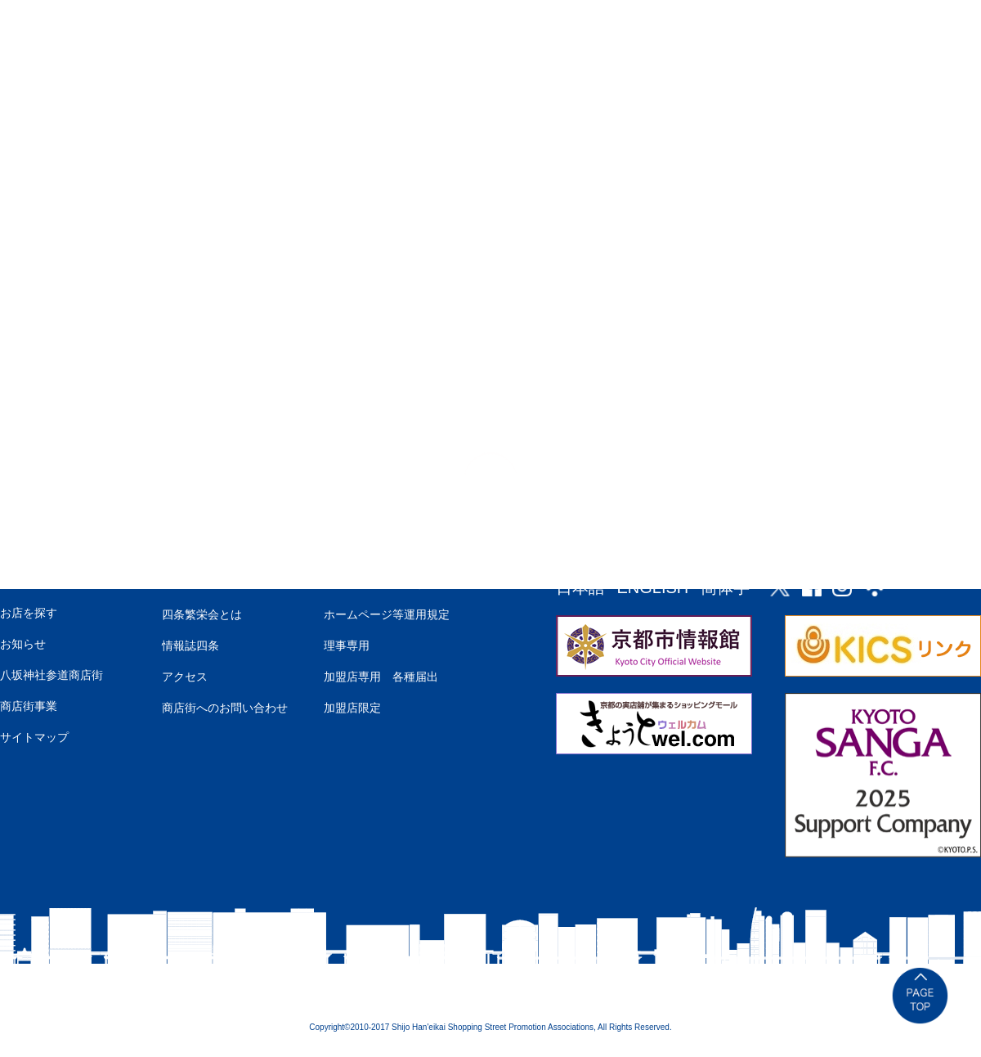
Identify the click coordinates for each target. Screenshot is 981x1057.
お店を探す (28, 612)
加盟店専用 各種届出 (381, 676)
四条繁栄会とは (202, 614)
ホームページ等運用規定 (387, 614)
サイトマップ (34, 737)
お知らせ (23, 643)
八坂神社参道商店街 (51, 674)
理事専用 (347, 645)
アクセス (185, 676)
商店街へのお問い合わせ (225, 707)
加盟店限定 (352, 707)
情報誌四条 (190, 645)
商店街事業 (28, 706)
